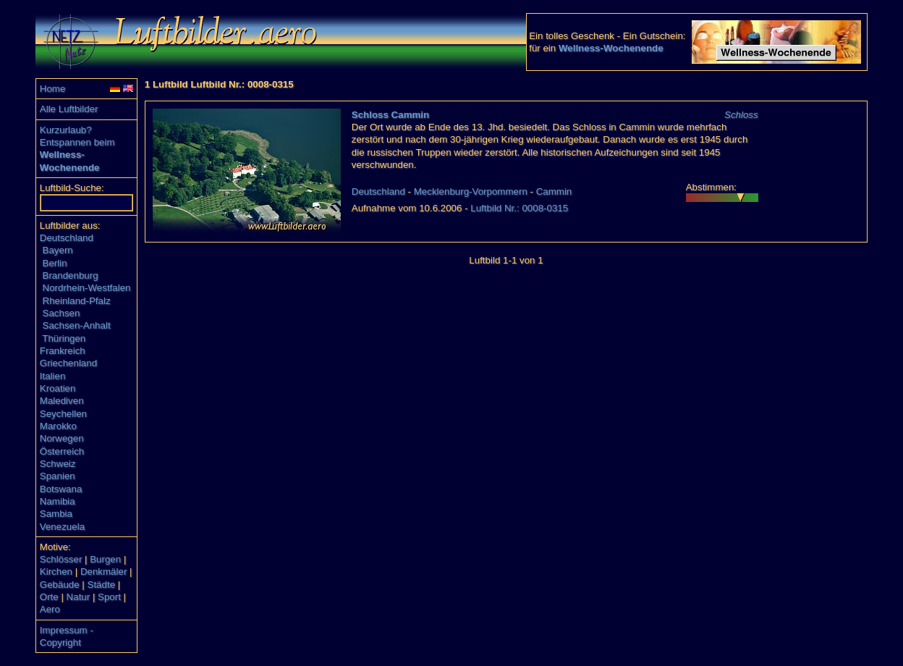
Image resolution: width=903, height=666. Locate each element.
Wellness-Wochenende (611, 48)
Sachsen (61, 313)
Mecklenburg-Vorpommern (470, 191)
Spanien (57, 476)
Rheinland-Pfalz (77, 300)
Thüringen (63, 338)
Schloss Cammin (390, 114)
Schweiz (58, 463)
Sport (109, 596)
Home (53, 88)
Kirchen (56, 571)
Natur (78, 596)
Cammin (554, 191)
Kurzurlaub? (66, 130)
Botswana (61, 489)
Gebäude (60, 584)
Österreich (62, 451)
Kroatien (58, 388)
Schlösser (61, 559)
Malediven (62, 400)
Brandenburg (70, 275)
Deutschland (66, 237)
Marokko (58, 426)
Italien (53, 376)
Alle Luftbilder (69, 109)
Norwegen (62, 438)
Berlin (55, 263)
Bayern (58, 250)
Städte (102, 584)
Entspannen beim (77, 142)
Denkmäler (103, 571)
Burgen (105, 559)
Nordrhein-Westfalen (87, 287)
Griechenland (68, 363)
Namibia (57, 501)
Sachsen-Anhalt (77, 325)
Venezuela (62, 526)
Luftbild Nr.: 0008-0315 (519, 208)
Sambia (56, 513)
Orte (49, 596)
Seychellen (63, 413)
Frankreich (62, 350)
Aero (50, 609)
